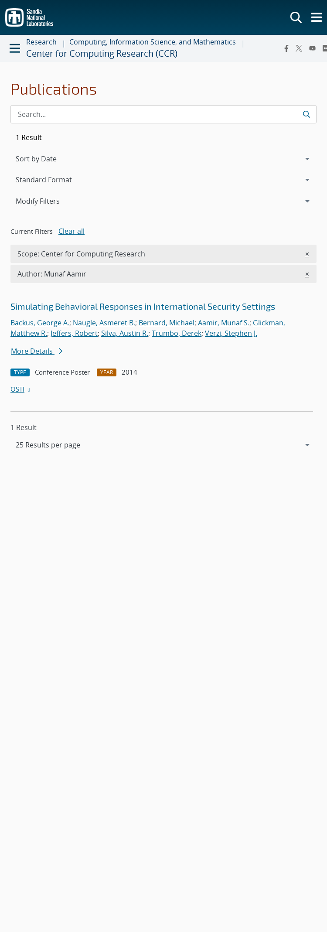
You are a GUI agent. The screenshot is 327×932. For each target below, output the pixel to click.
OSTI (20, 389)
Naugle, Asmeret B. (104, 323)
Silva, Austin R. (124, 333)
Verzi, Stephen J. (231, 333)
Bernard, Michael (166, 323)
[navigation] (163, 445)
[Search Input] (163, 114)
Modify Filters (49, 200)
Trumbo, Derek (176, 333)
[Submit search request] (306, 114)
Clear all (71, 231)
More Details (36, 351)
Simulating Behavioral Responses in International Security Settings (142, 306)
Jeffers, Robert (74, 333)
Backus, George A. (39, 323)
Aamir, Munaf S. (223, 323)
